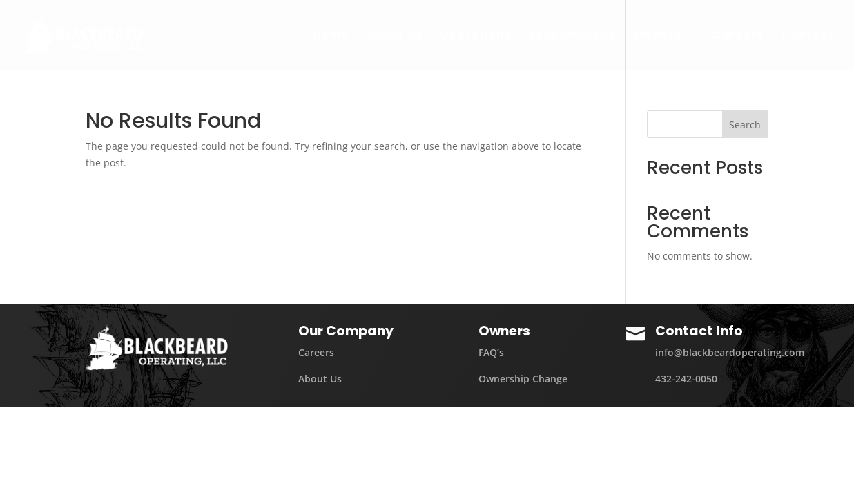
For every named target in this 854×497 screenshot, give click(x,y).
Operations (475, 36)
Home (331, 36)
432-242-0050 (686, 378)
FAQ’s (491, 352)
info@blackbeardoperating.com (729, 352)
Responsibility (572, 36)
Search (745, 124)
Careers (738, 36)
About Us (394, 36)
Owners (657, 36)
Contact (807, 36)
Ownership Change (522, 378)
